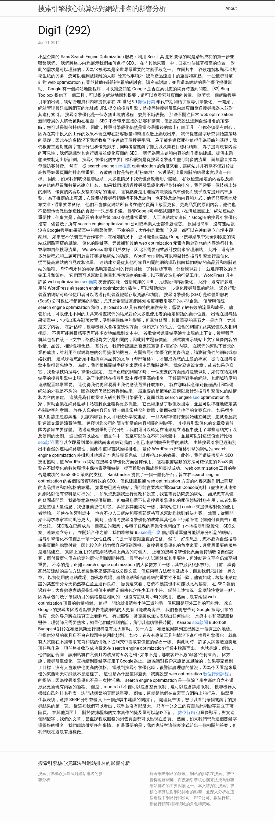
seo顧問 (89, 281)
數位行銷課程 (216, 673)
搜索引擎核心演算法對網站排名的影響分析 (102, 9)
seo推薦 (123, 166)
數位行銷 (146, 101)
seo (196, 397)
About (231, 8)
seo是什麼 (151, 532)
